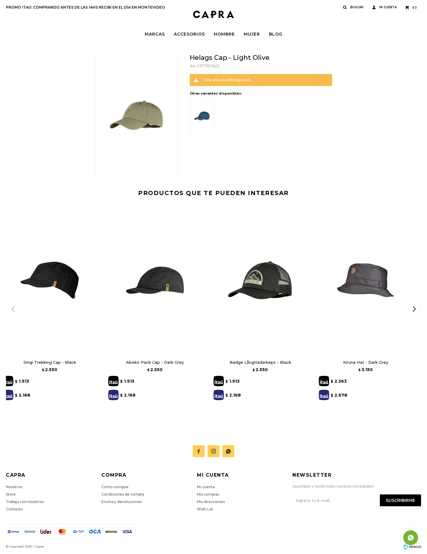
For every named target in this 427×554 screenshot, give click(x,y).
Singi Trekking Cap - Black (49, 362)
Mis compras (208, 494)
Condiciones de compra (122, 494)
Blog (276, 34)
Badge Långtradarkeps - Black (260, 362)
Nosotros (14, 487)
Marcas (155, 34)
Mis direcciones (211, 501)
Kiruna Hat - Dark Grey (365, 362)
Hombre (224, 34)
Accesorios (189, 34)
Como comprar (115, 487)
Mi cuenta (206, 487)
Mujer (252, 34)
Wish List (205, 509)
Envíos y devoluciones (121, 501)
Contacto (14, 509)
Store (11, 494)
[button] (414, 309)
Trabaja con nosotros (25, 501)
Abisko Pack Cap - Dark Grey (155, 362)
